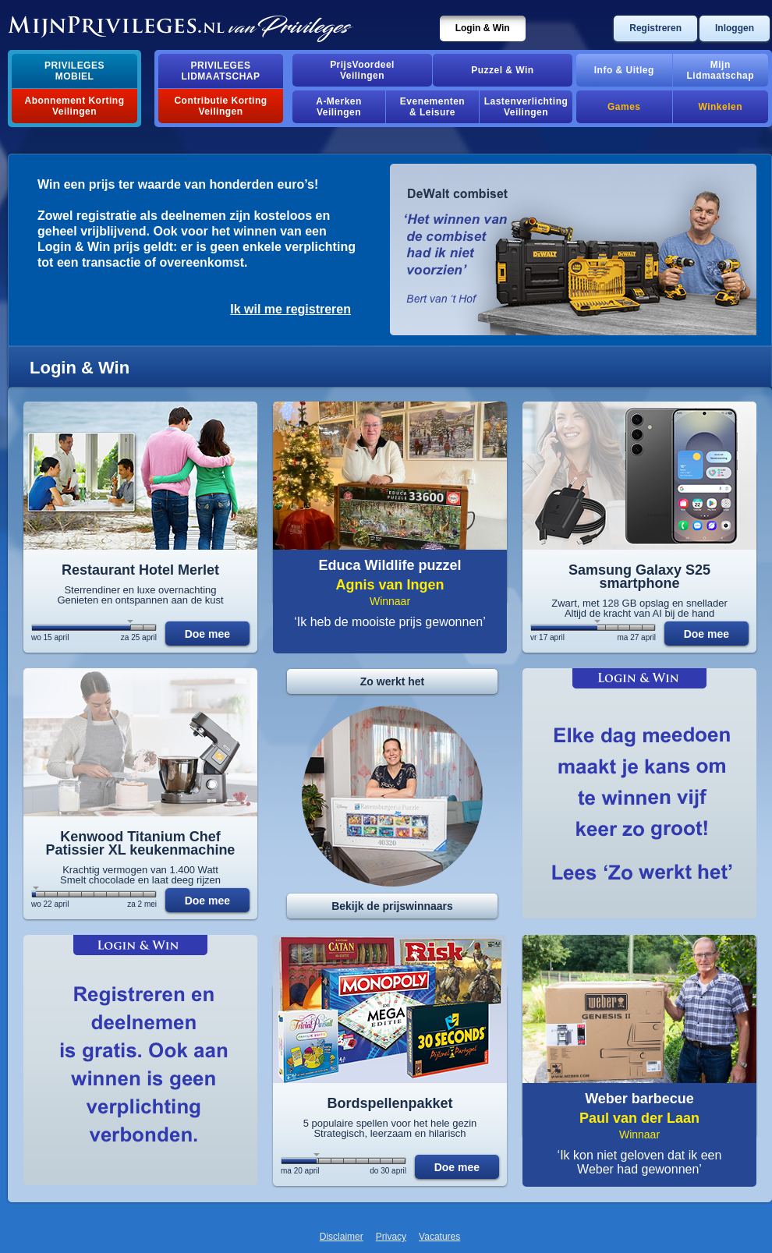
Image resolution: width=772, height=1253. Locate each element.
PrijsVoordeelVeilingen (362, 70)
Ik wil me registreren (290, 309)
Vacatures (439, 1236)
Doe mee (207, 634)
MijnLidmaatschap (720, 70)
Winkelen (720, 106)
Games (623, 106)
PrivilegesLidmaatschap (221, 71)
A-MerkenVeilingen (339, 107)
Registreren (655, 28)
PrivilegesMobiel (74, 71)
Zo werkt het (392, 681)
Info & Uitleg (624, 70)
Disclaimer (341, 1236)
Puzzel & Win (502, 70)
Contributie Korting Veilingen (220, 106)
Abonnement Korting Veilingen (75, 106)
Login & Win (482, 28)
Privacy (391, 1236)
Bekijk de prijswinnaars (392, 906)
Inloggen (734, 28)
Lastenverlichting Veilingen (526, 107)
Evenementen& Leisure (432, 107)
